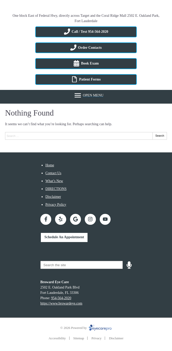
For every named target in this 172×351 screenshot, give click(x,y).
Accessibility (57, 338)
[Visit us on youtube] (105, 219)
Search (159, 135)
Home (49, 165)
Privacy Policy (55, 204)
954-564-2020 (61, 298)
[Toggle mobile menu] (89, 95)
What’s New (54, 181)
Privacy (96, 338)
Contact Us (53, 173)
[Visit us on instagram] (90, 219)
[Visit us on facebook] (45, 219)
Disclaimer (53, 197)
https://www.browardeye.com (61, 303)
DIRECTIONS (55, 189)
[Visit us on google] (75, 219)
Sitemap (78, 338)
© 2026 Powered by (86, 328)
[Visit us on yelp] (60, 219)
